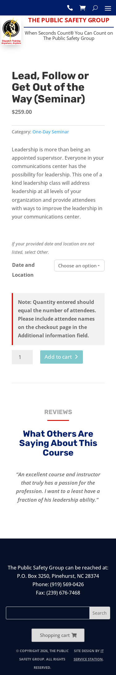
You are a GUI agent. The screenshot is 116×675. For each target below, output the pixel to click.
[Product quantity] (22, 357)
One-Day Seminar (50, 132)
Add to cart (58, 356)
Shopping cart (55, 635)
